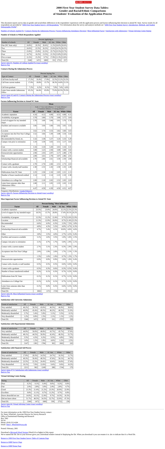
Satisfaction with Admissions (116, 31)
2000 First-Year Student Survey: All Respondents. (40, 25)
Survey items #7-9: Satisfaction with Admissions (25, 370)
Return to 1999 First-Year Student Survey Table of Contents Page (25, 438)
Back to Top (5, 65)
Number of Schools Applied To (12, 31)
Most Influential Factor (95, 31)
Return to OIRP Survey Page (11, 442)
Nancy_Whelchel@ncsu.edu (16, 425)
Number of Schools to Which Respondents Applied (20, 35)
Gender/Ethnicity (26, 191)
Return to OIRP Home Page (11, 446)
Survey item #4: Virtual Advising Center (22, 404)
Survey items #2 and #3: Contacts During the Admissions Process (31, 95)
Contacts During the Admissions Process (40, 31)
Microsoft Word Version (19, 432)
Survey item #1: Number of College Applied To (24, 63)
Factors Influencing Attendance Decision (71, 31)
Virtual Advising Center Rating (139, 31)
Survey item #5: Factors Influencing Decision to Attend (27, 193)
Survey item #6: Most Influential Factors (22, 294)
